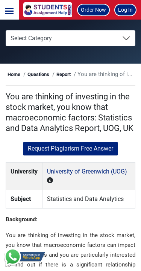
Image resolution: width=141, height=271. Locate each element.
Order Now (93, 10)
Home (14, 74)
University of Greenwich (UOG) (87, 171)
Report (63, 74)
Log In (125, 10)
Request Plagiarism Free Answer (70, 148)
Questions (38, 74)
